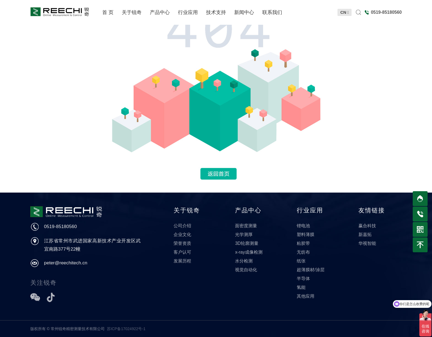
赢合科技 (367, 225)
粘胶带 (303, 243)
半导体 (303, 278)
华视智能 (367, 243)
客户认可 (182, 252)
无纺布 (303, 252)
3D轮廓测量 (246, 243)
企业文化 (182, 234)
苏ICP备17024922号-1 (126, 329)
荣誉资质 (182, 243)
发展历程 (182, 261)
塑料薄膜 (305, 234)
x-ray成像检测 (249, 252)
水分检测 (244, 261)
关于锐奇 (187, 210)
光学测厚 (244, 234)
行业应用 (310, 210)
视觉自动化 (246, 269)
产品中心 (248, 210)
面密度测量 (246, 225)
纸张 (301, 261)
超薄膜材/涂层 (310, 269)
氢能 (301, 287)
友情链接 (371, 210)
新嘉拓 (365, 234)
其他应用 (305, 296)
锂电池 (303, 225)
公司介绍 (182, 225)
